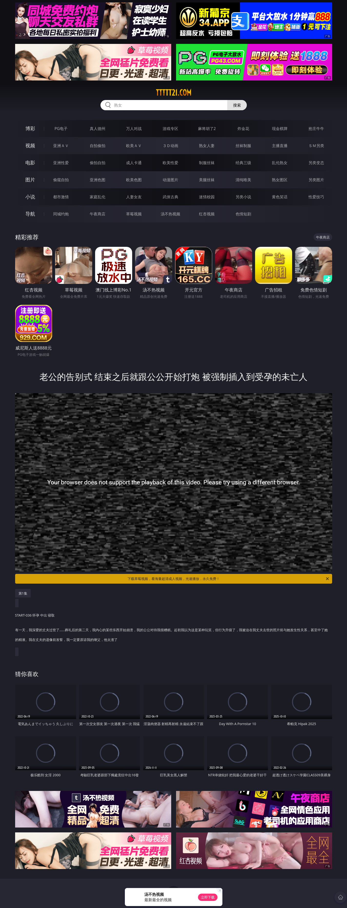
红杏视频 (207, 214)
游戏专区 (170, 128)
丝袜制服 (243, 145)
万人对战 (134, 128)
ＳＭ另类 (316, 145)
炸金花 (243, 128)
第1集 (23, 593)
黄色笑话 (280, 197)
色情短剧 (243, 214)
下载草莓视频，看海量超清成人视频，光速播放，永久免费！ (229, 579)
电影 (30, 162)
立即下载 (208, 897)
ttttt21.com (173, 93)
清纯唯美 (243, 179)
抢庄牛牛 (316, 128)
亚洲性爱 (61, 162)
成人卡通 (134, 162)
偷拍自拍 (97, 162)
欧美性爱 (170, 162)
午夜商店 (97, 214)
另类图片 (316, 179)
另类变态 (316, 162)
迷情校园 (207, 197)
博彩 (30, 128)
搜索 (237, 105)
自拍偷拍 (97, 145)
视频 (30, 145)
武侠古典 (170, 197)
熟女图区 (280, 179)
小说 (30, 196)
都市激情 (61, 197)
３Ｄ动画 (170, 145)
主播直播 (280, 145)
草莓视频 (134, 214)
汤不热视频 (170, 214)
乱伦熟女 (280, 162)
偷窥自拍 (61, 179)
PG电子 (61, 128)
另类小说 (243, 197)
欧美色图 (134, 179)
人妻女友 (134, 197)
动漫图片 (170, 179)
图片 (30, 179)
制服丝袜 (207, 162)
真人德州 (97, 128)
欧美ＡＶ (134, 145)
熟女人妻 (207, 145)
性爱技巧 (316, 197)
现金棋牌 (280, 128)
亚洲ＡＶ (61, 145)
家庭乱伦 (97, 197)
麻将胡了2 (207, 128)
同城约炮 (61, 214)
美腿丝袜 (207, 179)
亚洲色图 (97, 179)
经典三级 (243, 162)
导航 (30, 213)
